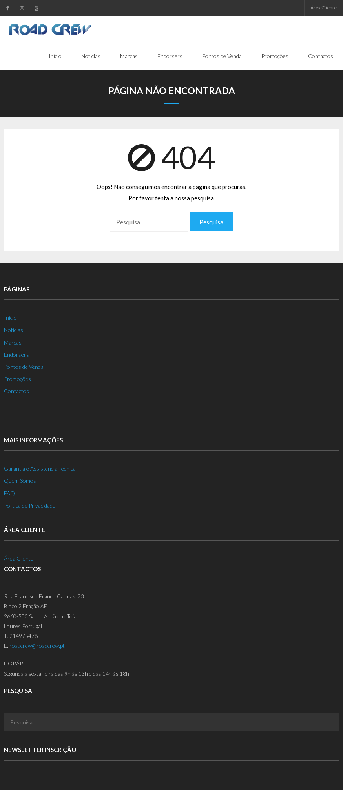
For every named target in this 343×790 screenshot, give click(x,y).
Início (10, 317)
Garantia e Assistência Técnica (40, 468)
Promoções (17, 379)
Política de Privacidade (29, 505)
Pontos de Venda (24, 366)
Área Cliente (323, 8)
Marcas (13, 342)
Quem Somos (20, 480)
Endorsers (16, 354)
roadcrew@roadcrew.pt (37, 645)
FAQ (9, 493)
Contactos (16, 391)
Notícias (13, 329)
